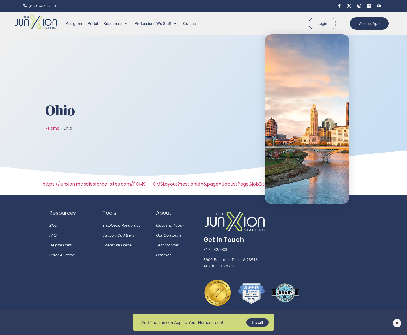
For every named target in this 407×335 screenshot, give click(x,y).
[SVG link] (36, 22)
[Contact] (190, 23)
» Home (52, 128)
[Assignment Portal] (82, 23)
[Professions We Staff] (156, 23)
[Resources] (116, 23)
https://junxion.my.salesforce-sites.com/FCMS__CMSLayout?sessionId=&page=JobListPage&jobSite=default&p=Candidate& (182, 184)
